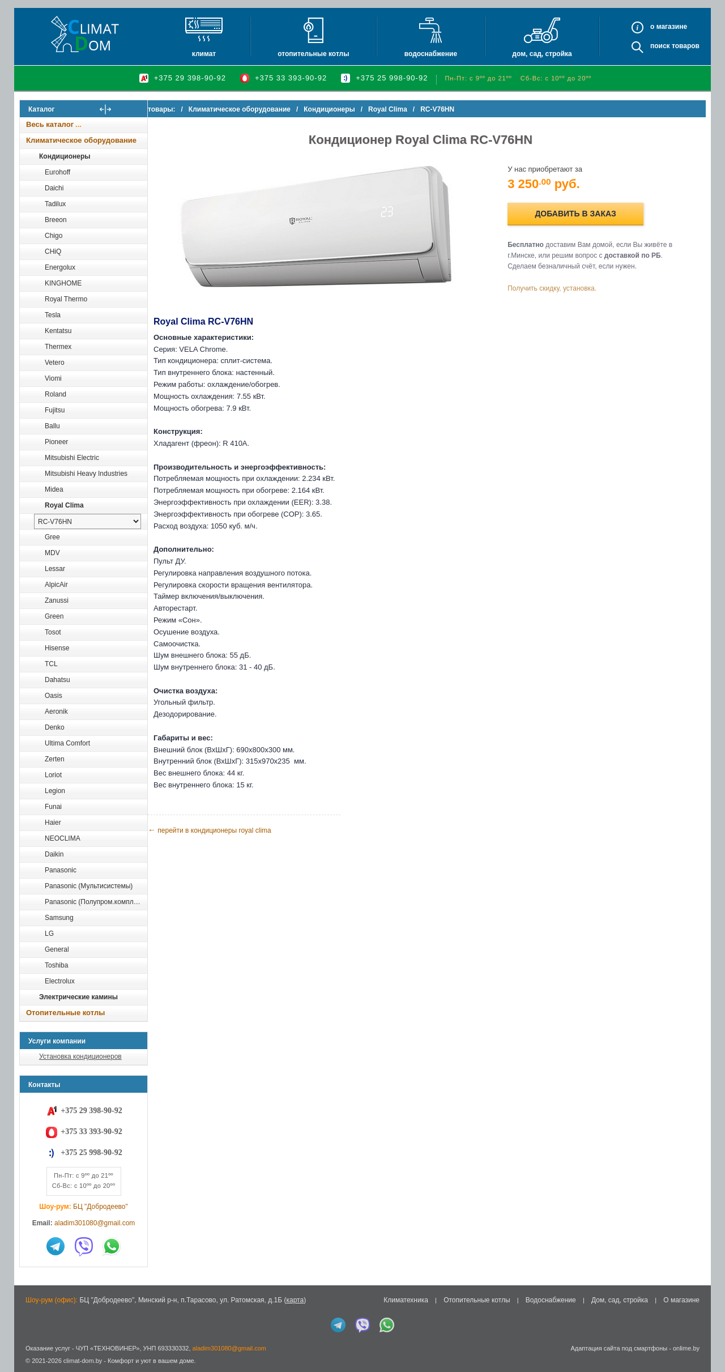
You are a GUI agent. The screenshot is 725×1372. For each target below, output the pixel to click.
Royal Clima (64, 505)
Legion (55, 791)
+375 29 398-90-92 (190, 78)
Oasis (53, 696)
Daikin (54, 854)
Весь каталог (50, 124)
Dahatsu (57, 680)
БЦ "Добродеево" (100, 1207)
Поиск (660, 46)
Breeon (56, 220)
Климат (204, 54)
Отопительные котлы (313, 54)
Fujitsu (55, 410)
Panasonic (60, 870)
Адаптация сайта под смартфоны (618, 1348)
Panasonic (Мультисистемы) (89, 886)
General (57, 949)
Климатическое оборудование (81, 140)
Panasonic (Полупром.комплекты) (96, 902)
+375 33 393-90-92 (291, 78)
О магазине (681, 1300)
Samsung (59, 918)
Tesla (53, 315)
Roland (55, 394)
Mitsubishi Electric (72, 458)
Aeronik (56, 711)
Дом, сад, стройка (542, 54)
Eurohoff (57, 172)
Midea (54, 489)
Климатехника (405, 1300)
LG (49, 934)
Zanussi (57, 600)
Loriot (53, 775)
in (29, 1369)
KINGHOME (63, 283)
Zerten (55, 759)
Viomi (53, 378)
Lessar (55, 569)
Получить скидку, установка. (561, 288)
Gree (52, 537)
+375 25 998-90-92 (392, 78)
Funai (53, 807)
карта (295, 1300)
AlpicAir (56, 585)
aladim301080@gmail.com (94, 1223)
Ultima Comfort (67, 743)
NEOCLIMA (62, 838)
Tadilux (55, 204)
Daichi (54, 188)
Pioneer (56, 442)
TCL (51, 664)
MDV (52, 553)
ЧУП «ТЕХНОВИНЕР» (108, 1348)
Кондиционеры (64, 156)
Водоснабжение (430, 54)
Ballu (52, 426)
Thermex (58, 347)
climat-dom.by (82, 1360)
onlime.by (686, 1348)
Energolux (60, 267)
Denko (55, 727)
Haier (53, 822)
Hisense (57, 648)
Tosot (53, 632)
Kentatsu (58, 331)
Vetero (55, 363)
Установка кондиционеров (80, 1056)
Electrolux (60, 981)
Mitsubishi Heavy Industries (86, 474)
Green (54, 616)
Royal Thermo (66, 299)
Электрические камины (78, 997)
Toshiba (56, 965)
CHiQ (53, 251)
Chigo (53, 236)
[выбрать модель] (87, 521)
